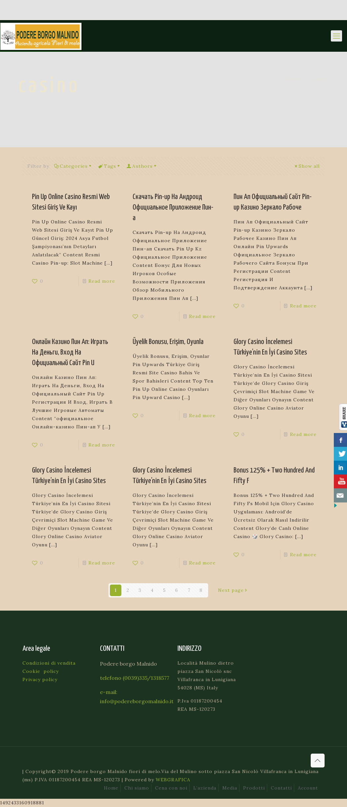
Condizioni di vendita (49, 663)
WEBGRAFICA (173, 780)
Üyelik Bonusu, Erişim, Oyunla (168, 342)
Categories (73, 166)
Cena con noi (171, 788)
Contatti (281, 788)
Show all (307, 166)
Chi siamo (136, 788)
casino (321, 79)
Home (292, 79)
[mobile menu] (336, 36)
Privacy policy (39, 679)
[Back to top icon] (318, 760)
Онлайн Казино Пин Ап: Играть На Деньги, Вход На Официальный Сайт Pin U (70, 352)
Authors (142, 166)
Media (229, 788)
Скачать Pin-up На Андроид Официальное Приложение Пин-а (173, 207)
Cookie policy (40, 671)
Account (308, 788)
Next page (233, 590)
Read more (101, 281)
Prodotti (254, 788)
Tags (109, 166)
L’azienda (204, 788)
